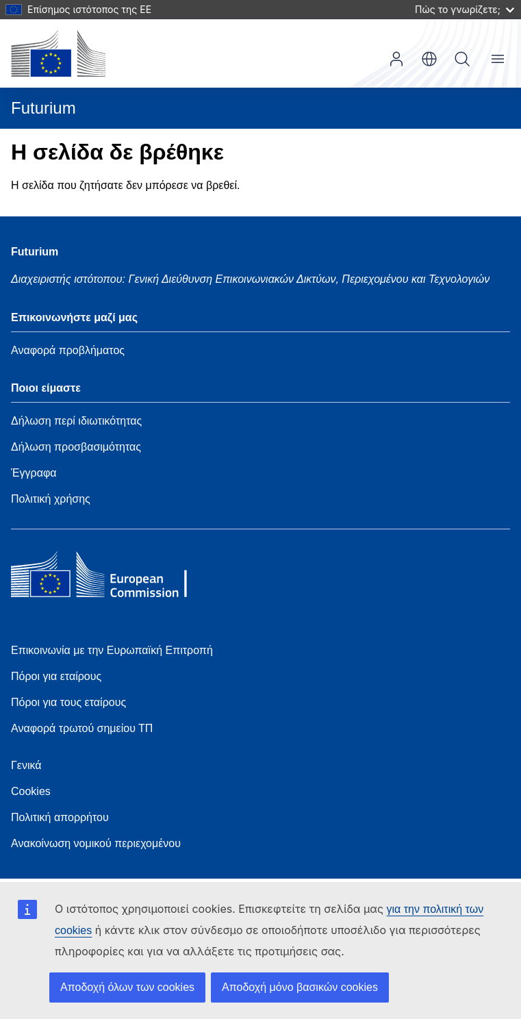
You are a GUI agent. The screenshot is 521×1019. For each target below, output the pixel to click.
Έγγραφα (34, 473)
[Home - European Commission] (110, 578)
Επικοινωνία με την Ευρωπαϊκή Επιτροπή (112, 650)
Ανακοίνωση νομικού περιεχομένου (96, 843)
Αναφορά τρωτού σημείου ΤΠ (82, 728)
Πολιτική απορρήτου (60, 817)
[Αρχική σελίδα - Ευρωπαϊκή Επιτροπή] (58, 53)
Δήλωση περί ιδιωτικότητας (76, 421)
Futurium (43, 108)
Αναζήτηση (462, 59)
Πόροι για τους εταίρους (68, 702)
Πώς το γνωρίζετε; (464, 9)
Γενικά (26, 765)
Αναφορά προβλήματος (68, 350)
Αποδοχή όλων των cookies (127, 987)
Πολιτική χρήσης (50, 499)
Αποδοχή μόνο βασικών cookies (300, 987)
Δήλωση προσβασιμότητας (76, 447)
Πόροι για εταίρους (56, 676)
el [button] (429, 59)
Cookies (31, 791)
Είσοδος (396, 59)
